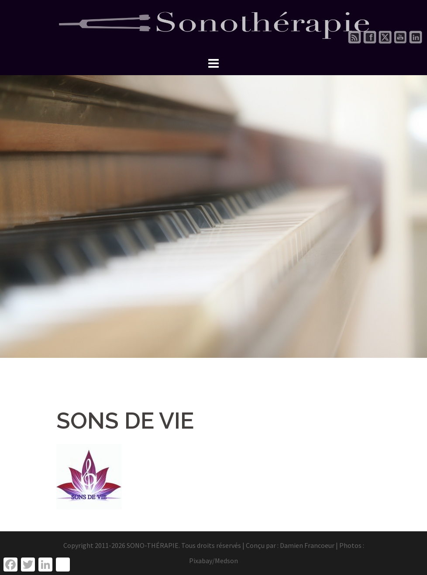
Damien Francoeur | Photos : (322, 545)
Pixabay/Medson (213, 560)
